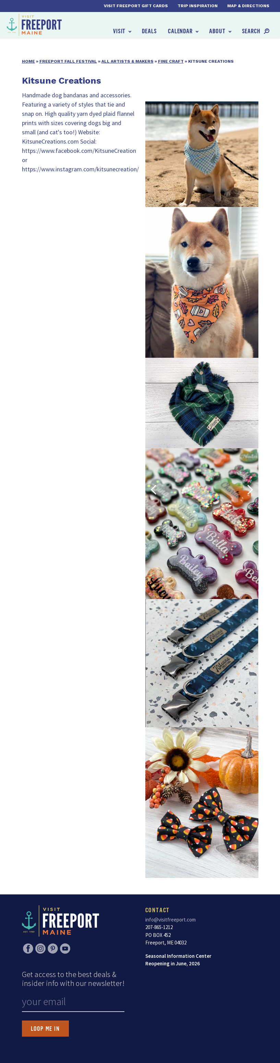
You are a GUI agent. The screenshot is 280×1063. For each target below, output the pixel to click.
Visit (119, 31)
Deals (149, 31)
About (217, 31)
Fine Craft (171, 61)
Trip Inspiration (198, 5)
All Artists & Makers (127, 61)
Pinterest (53, 948)
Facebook (28, 948)
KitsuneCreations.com (50, 141)
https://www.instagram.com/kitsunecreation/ (80, 169)
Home (28, 61)
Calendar (180, 31)
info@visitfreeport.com (170, 919)
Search (251, 31)
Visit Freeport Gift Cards (136, 5)
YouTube (65, 948)
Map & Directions (248, 5)
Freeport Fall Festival (68, 61)
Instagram (40, 948)
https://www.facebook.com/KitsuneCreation (79, 151)
